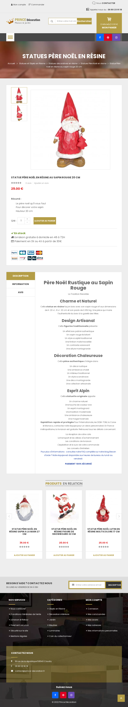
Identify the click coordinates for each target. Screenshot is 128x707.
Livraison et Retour (19, 619)
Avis (20, 292)
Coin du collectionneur (60, 636)
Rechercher (84, 21)
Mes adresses (94, 625)
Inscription (114, 585)
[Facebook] (100, 37)
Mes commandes (96, 614)
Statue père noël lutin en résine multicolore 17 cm (103, 530)
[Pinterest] (108, 37)
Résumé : (16, 198)
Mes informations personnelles (103, 630)
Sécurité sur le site (19, 630)
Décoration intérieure (59, 614)
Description (20, 275)
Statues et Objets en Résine (32, 63)
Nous (105, 3)
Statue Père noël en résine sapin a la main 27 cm (24, 531)
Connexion (93, 608)
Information (20, 284)
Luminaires (54, 630)
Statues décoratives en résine (63, 63)
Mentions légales (19, 636)
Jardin (52, 619)
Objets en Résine (57, 608)
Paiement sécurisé (19, 625)
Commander (36, 4)
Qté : (14, 220)
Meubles (53, 625)
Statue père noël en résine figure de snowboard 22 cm (64, 531)
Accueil (11, 63)
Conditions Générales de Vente (26, 614)
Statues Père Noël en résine (93, 63)
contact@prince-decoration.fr (30, 671)
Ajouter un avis (41, 183)
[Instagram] (116, 37)
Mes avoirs (93, 619)
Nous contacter (18, 608)
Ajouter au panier (44, 220)
